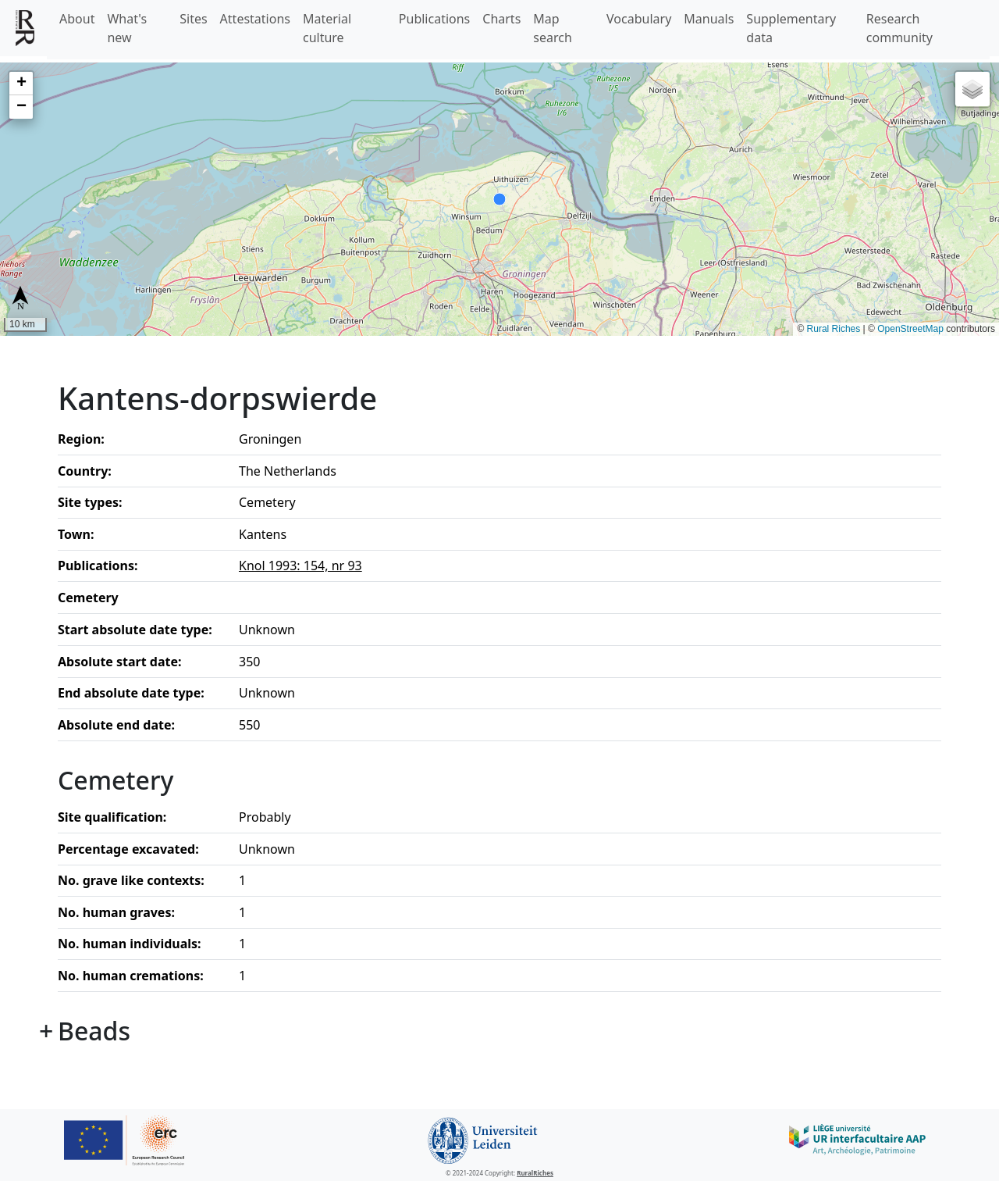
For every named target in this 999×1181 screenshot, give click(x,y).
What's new (127, 28)
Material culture (327, 28)
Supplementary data (791, 28)
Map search (552, 28)
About (76, 18)
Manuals (709, 18)
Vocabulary (638, 18)
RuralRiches (535, 1173)
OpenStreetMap (910, 328)
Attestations (255, 18)
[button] (21, 83)
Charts (501, 18)
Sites (193, 18)
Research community (899, 28)
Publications (434, 18)
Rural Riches (834, 328)
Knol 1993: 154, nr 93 (300, 565)
